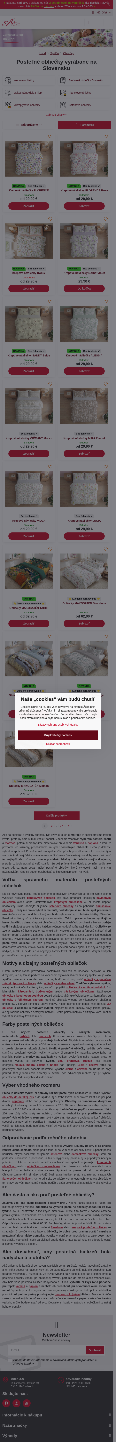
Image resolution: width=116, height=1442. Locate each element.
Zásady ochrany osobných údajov (58, 724)
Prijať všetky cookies (58, 735)
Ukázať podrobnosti (58, 743)
